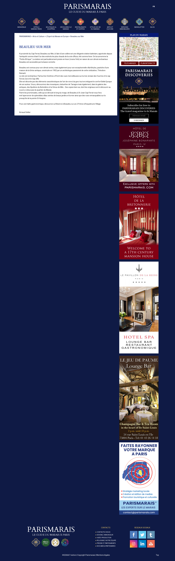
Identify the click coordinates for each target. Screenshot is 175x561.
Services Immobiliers (125, 24)
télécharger (130, 63)
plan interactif (148, 63)
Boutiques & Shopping (51, 24)
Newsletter (139, 23)
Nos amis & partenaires (106, 546)
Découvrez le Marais (66, 24)
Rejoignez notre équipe (106, 540)
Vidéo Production (104, 538)
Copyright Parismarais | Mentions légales (93, 555)
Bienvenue (21, 23)
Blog (152, 23)
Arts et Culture (110, 24)
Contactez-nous (103, 532)
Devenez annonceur (105, 535)
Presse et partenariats (106, 543)
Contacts (105, 528)
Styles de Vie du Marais (95, 24)
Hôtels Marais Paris (36, 24)
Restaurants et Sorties (80, 24)
